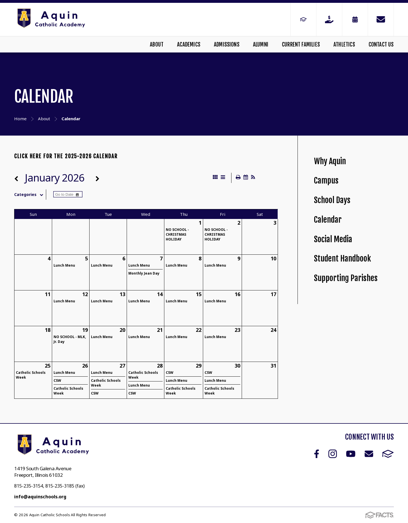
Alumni (260, 44)
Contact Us (381, 44)
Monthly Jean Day (144, 273)
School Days (332, 200)
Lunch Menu (64, 265)
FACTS (388, 454)
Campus (326, 180)
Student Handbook (342, 258)
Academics (188, 44)
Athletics (344, 44)
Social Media (333, 239)
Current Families (301, 44)
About (156, 44)
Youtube (351, 454)
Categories (30, 194)
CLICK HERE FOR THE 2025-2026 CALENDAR (65, 156)
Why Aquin (330, 161)
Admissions (226, 44)
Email (369, 454)
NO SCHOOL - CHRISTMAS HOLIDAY (177, 234)
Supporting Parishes (346, 278)
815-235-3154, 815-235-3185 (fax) (49, 486)
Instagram (332, 454)
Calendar (328, 220)
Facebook (316, 454)
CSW (57, 380)
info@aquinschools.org (40, 497)
